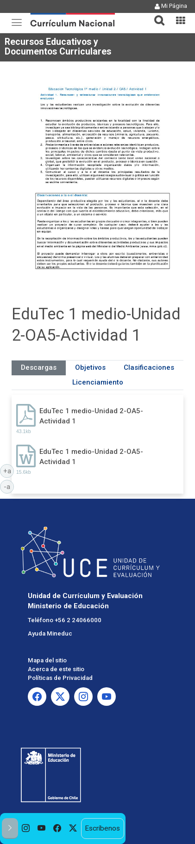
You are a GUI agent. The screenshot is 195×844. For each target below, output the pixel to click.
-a (9, 486)
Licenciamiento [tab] (97, 382)
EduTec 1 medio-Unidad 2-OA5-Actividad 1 (91, 416)
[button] (155, 14)
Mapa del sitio (47, 660)
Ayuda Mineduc (50, 633)
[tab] (155, 15)
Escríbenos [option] (102, 828)
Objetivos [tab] (90, 367)
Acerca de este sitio (56, 669)
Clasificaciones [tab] (149, 367)
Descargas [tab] (39, 367)
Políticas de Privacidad (60, 677)
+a (8, 470)
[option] (26, 828)
